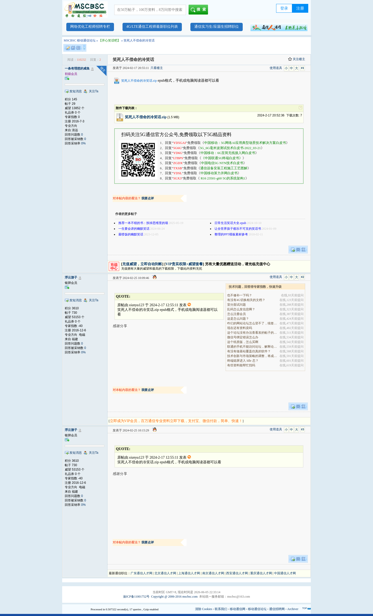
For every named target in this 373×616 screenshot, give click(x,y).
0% (83, 143)
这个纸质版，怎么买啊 (242, 342)
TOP (304, 608)
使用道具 (276, 68)
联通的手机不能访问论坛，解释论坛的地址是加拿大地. (252, 346)
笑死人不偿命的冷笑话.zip (139, 80)
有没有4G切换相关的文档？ (246, 300)
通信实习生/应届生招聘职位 (216, 27)
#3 (302, 429)
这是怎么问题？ (238, 318)
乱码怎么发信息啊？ (241, 309)
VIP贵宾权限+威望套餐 (184, 264)
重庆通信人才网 (261, 573)
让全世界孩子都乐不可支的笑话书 (237, 228)
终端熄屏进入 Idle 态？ (243, 360)
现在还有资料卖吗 (239, 328)
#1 (302, 68)
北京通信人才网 (165, 573)
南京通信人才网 (213, 573)
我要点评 (147, 198)
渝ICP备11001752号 (136, 596)
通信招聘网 (277, 609)
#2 (302, 277)
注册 (300, 8)
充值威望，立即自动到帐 (142, 264)
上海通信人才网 (189, 573)
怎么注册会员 (236, 314)
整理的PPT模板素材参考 (231, 234)
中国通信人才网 (285, 573)
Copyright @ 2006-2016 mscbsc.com (174, 596)
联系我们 (221, 609)
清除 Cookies (203, 609)
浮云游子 (71, 277)
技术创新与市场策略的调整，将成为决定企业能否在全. (252, 356)
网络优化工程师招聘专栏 (90, 27)
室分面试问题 (236, 304)
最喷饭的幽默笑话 (130, 234)
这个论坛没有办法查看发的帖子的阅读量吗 (252, 332)
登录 (284, 8)
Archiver (292, 609)
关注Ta (93, 91)
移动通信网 (237, 609)
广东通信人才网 (141, 573)
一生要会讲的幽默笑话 (133, 228)
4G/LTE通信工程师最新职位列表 (152, 27)
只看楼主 (156, 68)
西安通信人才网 (237, 573)
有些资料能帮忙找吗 (241, 365)
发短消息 (75, 91)
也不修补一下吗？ (239, 295)
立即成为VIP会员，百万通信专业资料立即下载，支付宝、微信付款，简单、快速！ (176, 421)
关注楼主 (296, 59)
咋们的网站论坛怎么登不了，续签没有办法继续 (252, 323)
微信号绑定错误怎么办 (242, 337)
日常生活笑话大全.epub (230, 223)
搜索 (199, 10)
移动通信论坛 (257, 609)
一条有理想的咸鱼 (77, 68)
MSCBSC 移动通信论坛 (80, 40)
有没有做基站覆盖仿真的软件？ (249, 351)
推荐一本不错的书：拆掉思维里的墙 (143, 223)
